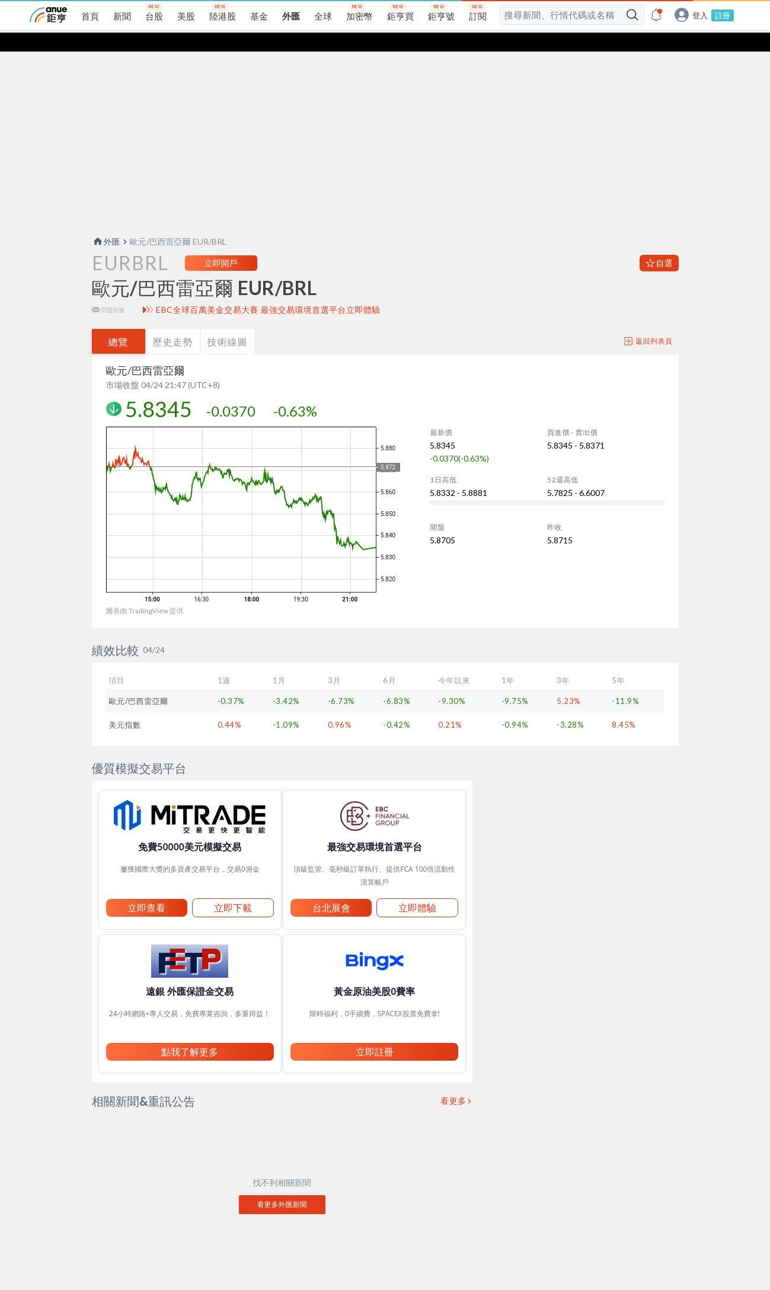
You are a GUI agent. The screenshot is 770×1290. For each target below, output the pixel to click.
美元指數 (125, 705)
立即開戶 (221, 244)
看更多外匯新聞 (282, 1185)
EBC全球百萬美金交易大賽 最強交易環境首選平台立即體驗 (268, 291)
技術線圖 (227, 322)
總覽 (118, 322)
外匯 (106, 222)
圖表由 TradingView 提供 (145, 591)
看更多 (453, 1082)
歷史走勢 (173, 322)
